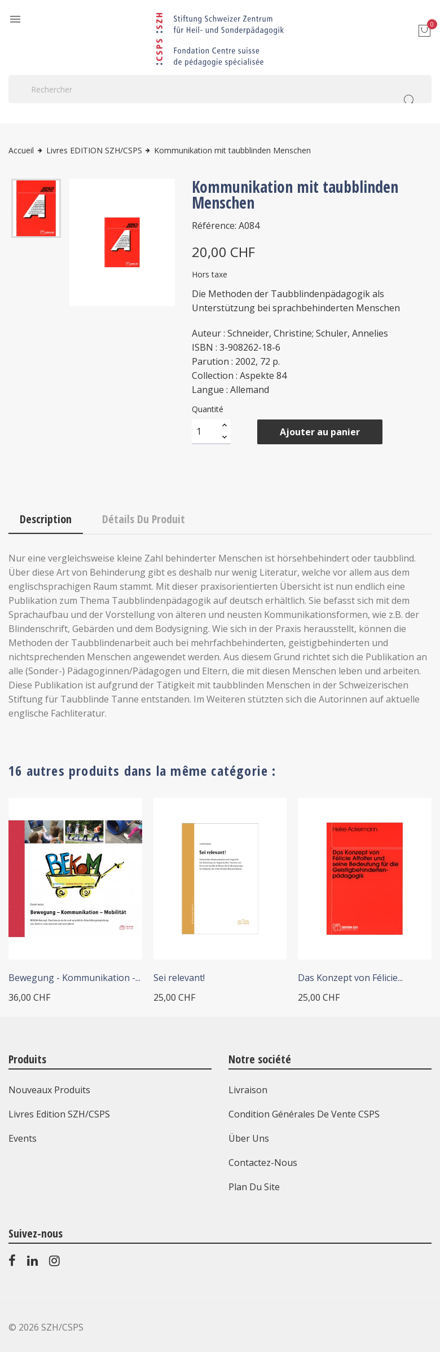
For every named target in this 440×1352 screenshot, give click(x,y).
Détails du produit (143, 519)
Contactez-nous (262, 1162)
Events (22, 1138)
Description (46, 519)
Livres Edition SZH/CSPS (59, 1114)
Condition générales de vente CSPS (304, 1114)
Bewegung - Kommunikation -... (74, 977)
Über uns (248, 1138)
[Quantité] (205, 431)
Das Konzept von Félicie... (350, 977)
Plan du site (254, 1187)
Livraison (247, 1090)
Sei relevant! (179, 977)
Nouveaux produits (49, 1090)
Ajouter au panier (320, 432)
